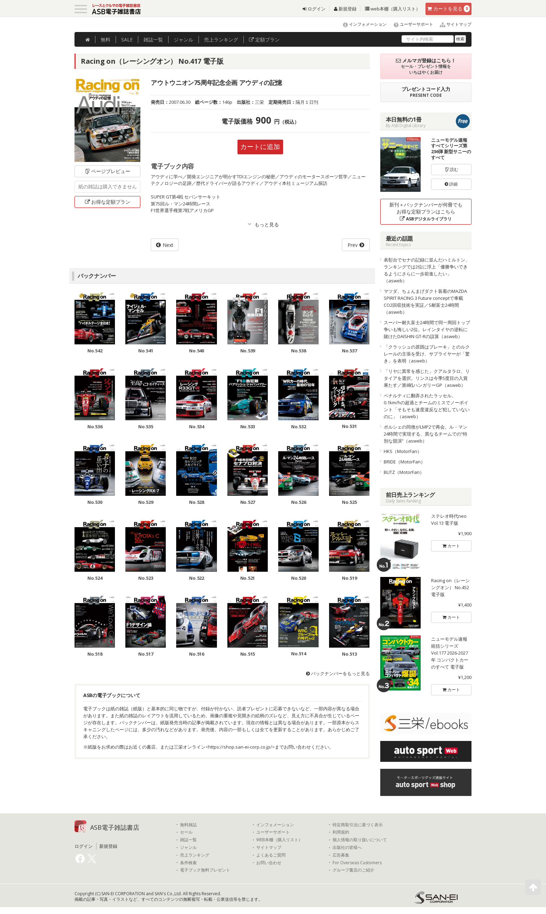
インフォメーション (362, 24)
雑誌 (153, 39)
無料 (105, 39)
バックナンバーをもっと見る (338, 674)
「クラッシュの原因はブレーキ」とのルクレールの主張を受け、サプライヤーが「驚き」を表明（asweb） (427, 354)
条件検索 (188, 863)
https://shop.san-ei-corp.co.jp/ (240, 747)
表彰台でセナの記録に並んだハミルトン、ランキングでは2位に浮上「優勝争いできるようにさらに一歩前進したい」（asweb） (427, 270)
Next (168, 245)
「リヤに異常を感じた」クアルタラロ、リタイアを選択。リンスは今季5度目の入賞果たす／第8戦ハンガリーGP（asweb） (427, 378)
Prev (353, 245)
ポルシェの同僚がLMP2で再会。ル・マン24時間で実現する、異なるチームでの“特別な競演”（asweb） (425, 434)
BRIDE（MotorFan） (404, 462)
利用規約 (341, 832)
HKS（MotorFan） (403, 451)
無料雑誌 (188, 825)
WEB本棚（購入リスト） (279, 840)
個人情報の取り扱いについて (360, 840)
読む (451, 169)
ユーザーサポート (410, 24)
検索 (460, 39)
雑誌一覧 (188, 840)
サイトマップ (452, 24)
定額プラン (264, 39)
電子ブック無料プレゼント (205, 870)
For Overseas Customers (357, 863)
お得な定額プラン (107, 201)
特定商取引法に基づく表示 (358, 825)
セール (186, 832)
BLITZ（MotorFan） (404, 472)
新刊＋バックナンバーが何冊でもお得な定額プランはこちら (425, 211)
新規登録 (345, 9)
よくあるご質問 (271, 855)
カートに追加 (260, 146)
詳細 (451, 184)
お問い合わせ (268, 863)
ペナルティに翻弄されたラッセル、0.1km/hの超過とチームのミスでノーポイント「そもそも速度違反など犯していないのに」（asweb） (427, 406)
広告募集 (341, 855)
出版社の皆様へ (347, 847)
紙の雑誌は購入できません (107, 186)
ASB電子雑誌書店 (114, 827)
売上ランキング (194, 855)
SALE (127, 39)
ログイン (314, 9)
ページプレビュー (107, 171)
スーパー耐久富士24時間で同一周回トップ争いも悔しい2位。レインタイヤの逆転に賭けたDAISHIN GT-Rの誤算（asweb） (427, 329)
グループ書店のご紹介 (353, 870)
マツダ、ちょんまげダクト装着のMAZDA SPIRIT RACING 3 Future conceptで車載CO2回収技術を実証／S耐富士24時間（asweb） (425, 301)
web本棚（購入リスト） (392, 9)
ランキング (221, 39)
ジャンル (183, 39)
